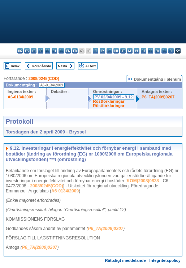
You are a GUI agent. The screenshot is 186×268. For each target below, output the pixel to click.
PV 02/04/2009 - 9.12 (114, 97)
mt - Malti (123, 51)
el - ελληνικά (61, 51)
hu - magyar (116, 51)
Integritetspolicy (165, 260)
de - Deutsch (47, 51)
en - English (68, 51)
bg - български (20, 51)
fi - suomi (171, 51)
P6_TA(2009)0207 (158, 97)
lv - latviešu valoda (102, 51)
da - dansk (40, 51)
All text (90, 66)
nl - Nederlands (130, 51)
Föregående (42, 66)
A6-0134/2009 (20, 97)
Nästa (62, 66)
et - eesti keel (54, 51)
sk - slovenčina (157, 51)
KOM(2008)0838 (143, 180)
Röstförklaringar (109, 101)
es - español (27, 51)
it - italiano (95, 51)
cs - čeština (33, 51)
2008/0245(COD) (44, 78)
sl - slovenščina (164, 51)
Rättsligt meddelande (125, 260)
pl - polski (136, 51)
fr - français (75, 51)
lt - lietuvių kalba (109, 51)
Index (15, 66)
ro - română (150, 51)
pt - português (143, 51)
